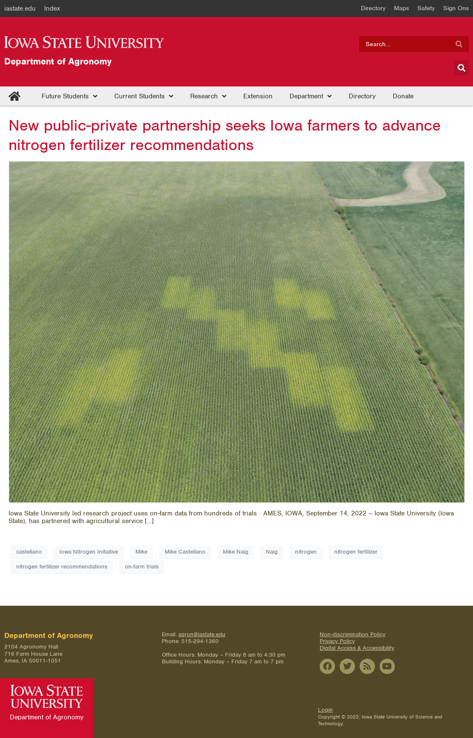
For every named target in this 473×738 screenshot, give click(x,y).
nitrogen (306, 551)
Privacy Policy (337, 641)
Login (325, 709)
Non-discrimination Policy (353, 634)
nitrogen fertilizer (355, 551)
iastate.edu (20, 8)
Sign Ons (456, 8)
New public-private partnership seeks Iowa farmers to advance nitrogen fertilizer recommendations (224, 134)
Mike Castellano (185, 551)
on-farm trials (142, 566)
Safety (426, 8)
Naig (272, 551)
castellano (29, 551)
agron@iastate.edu (201, 634)
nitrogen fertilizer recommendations (61, 566)
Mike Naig (235, 551)
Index (52, 8)
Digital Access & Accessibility (357, 648)
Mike (141, 551)
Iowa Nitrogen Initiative (88, 551)
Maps (401, 8)
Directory (373, 8)
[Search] (459, 44)
